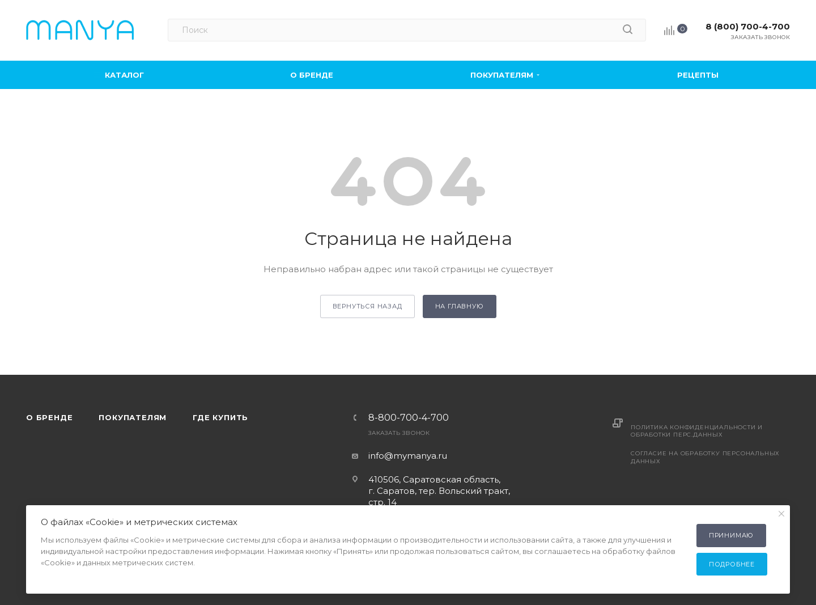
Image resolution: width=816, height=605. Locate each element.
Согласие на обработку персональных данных (705, 457)
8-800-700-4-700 (408, 417)
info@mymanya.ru (407, 455)
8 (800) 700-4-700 (748, 26)
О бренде (49, 417)
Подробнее (732, 564)
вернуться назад (367, 306)
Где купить (220, 417)
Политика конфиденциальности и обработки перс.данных (697, 431)
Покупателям (133, 417)
